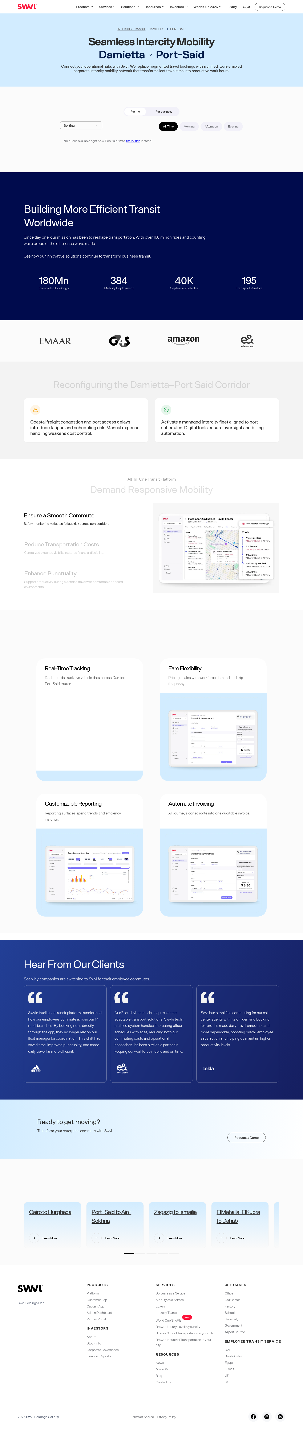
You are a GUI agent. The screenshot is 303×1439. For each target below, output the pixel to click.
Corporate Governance (103, 1350)
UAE (228, 1350)
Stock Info (94, 1343)
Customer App (97, 1300)
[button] (85, 6)
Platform (93, 1293)
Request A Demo (270, 7)
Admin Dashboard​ (99, 1312)
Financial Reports (99, 1356)
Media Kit (162, 1369)
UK (227, 1375)
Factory (230, 1306)
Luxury (232, 7)
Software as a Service (170, 1293)
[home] (27, 7)
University (231, 1319)
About (91, 1337)
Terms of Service (142, 1417)
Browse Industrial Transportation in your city (183, 1342)
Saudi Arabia (233, 1356)
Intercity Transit (131, 29)
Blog (159, 1375)
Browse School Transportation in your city (185, 1333)
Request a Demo (246, 1137)
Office (229, 1293)
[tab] (135, 112)
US (227, 1382)
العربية (246, 7)
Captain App (95, 1306)
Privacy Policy (166, 1417)
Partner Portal (96, 1319)
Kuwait (229, 1369)
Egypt (229, 1362)
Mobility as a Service (170, 1300)
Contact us (163, 1382)
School (230, 1312)
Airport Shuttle (235, 1332)
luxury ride (133, 141)
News (160, 1363)
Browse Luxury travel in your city (178, 1327)
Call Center (232, 1300)
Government (233, 1325)
